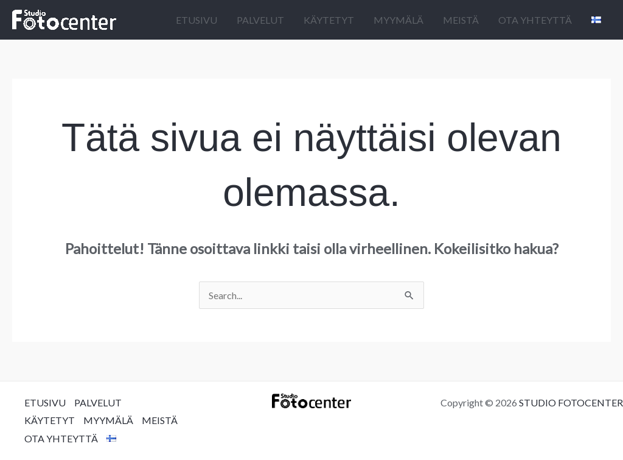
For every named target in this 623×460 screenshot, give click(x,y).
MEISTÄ (461, 20)
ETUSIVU (196, 20)
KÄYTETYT (329, 20)
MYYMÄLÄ (398, 20)
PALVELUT (260, 20)
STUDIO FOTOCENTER (571, 402)
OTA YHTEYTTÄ (535, 20)
